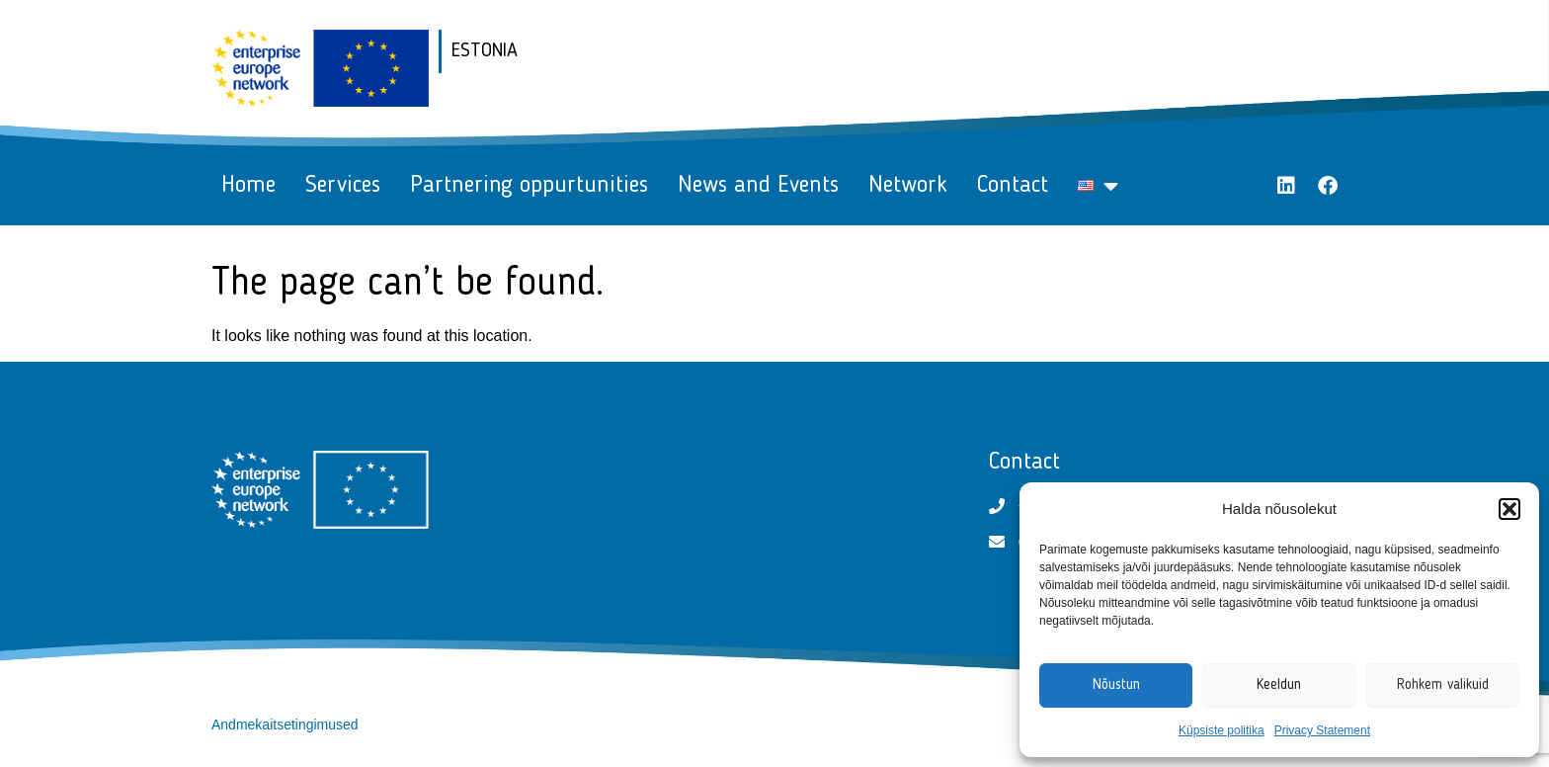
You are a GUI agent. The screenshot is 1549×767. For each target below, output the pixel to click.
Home (248, 186)
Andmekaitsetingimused (285, 724)
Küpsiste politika (1221, 730)
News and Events (758, 186)
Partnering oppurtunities (529, 186)
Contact (1012, 186)
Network (907, 186)
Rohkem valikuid (1443, 685)
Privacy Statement (1322, 730)
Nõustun (1116, 685)
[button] (1509, 509)
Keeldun (1279, 685)
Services (342, 186)
